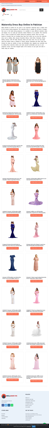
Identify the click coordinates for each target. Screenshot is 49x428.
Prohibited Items (29, 402)
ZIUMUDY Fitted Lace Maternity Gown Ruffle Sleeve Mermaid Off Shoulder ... (35, 310)
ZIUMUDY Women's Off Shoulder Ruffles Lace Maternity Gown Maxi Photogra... (12, 343)
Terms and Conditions (30, 401)
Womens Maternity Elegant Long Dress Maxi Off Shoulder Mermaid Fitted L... (35, 245)
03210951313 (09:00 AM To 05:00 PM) (14, 5)
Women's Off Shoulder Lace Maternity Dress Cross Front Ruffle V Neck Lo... (12, 278)
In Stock (3, 414)
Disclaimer (27, 407)
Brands (3, 415)
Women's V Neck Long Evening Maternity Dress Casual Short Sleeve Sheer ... (36, 278)
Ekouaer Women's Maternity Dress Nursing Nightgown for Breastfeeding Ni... (12, 81)
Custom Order (5, 417)
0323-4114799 (35, 1)
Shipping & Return (29, 399)
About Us (27, 398)
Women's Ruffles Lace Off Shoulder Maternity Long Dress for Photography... (36, 212)
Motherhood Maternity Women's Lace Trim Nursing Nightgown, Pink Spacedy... (12, 113)
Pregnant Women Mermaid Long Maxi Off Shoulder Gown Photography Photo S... (12, 146)
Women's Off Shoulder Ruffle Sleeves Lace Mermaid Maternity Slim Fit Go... (36, 179)
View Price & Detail (12, 85)
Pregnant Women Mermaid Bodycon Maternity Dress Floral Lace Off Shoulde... (12, 245)
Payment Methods (29, 404)
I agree (34, 426)
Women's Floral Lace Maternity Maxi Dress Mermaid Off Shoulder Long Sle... (35, 146)
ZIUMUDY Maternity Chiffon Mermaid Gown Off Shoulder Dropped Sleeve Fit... (36, 343)
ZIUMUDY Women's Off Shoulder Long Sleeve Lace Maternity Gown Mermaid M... (35, 114)
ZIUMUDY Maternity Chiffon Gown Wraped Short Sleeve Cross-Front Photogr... (34, 377)
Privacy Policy (28, 405)
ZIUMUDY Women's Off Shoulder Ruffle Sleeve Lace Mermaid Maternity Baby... (12, 212)
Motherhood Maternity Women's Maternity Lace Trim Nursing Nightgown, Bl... (36, 81)
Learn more (29, 426)
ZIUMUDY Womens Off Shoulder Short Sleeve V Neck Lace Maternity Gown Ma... (13, 376)
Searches (3, 418)
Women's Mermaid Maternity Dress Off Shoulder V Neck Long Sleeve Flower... (12, 179)
